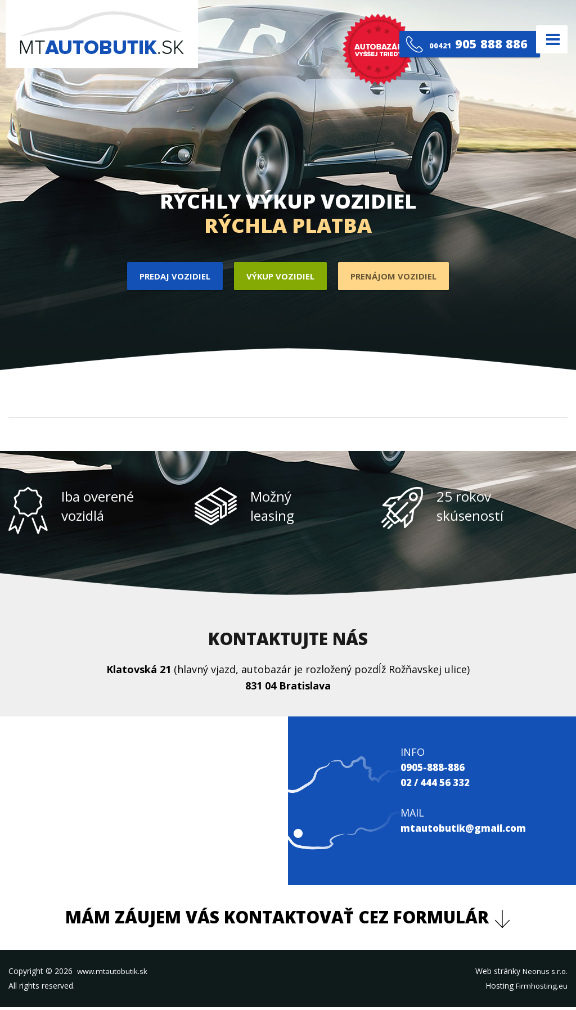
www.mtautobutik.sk (114, 973)
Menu (547, 39)
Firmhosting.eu (541, 987)
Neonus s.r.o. (544, 973)
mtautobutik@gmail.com (467, 830)
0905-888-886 (435, 769)
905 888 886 (462, 39)
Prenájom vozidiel (399, 277)
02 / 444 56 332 (439, 784)
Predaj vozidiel (169, 277)
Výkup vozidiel (280, 277)
